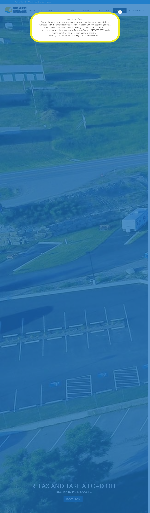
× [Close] (120, 12)
